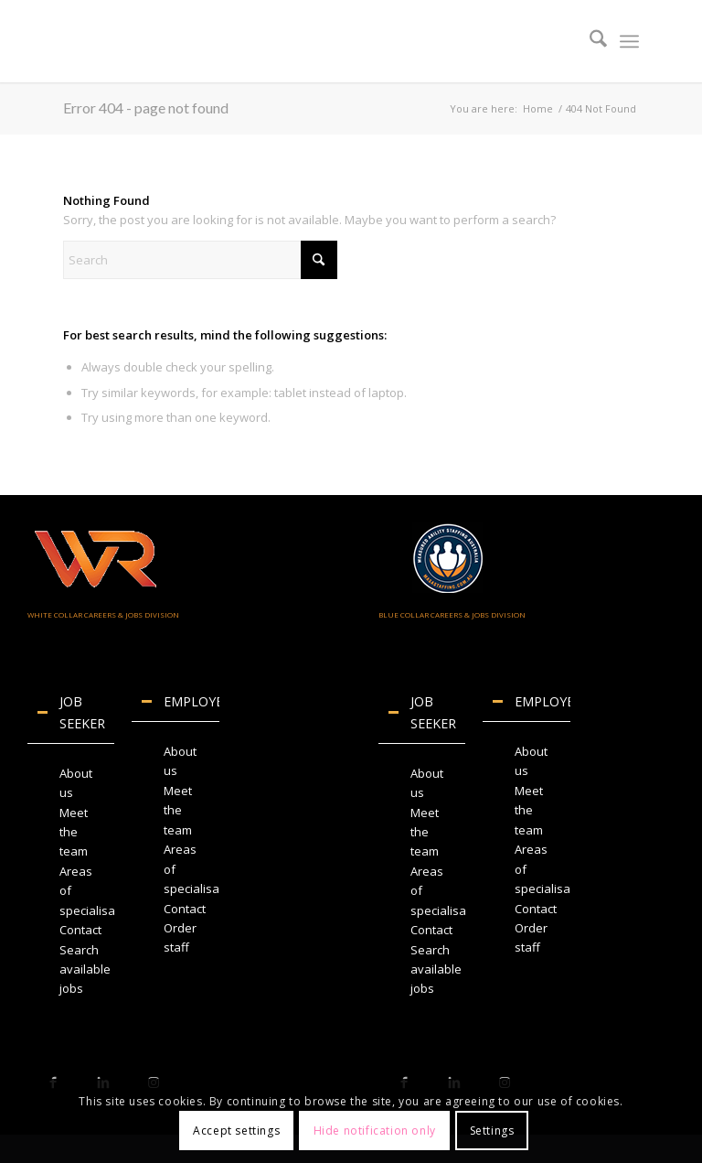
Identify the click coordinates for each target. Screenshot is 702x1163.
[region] (70, 881)
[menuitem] (589, 41)
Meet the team (73, 832)
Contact (80, 929)
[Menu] (629, 41)
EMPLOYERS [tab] (179, 701)
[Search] (589, 41)
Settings (492, 1130)
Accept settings (236, 1130)
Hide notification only (375, 1130)
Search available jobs (85, 969)
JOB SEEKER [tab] (71, 712)
